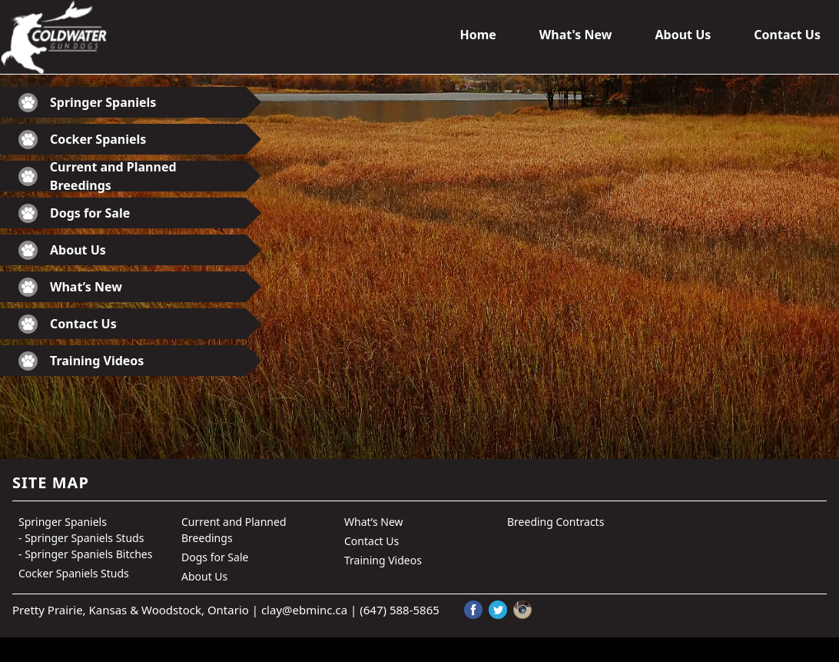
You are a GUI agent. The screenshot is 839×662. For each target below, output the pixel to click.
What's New (575, 34)
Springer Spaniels (87, 102)
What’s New (70, 287)
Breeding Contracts (555, 521)
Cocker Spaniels (82, 139)
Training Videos (81, 361)
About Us (683, 34)
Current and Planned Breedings (97, 176)
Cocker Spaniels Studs (73, 573)
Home (477, 34)
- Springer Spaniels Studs (81, 538)
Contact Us (787, 34)
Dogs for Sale (74, 213)
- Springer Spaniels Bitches (85, 554)
